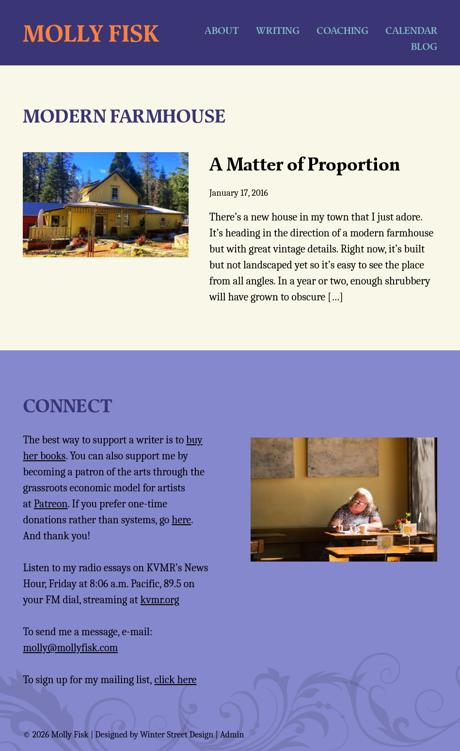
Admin (232, 735)
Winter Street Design (176, 735)
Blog (424, 46)
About (222, 30)
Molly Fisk (91, 33)
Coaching (342, 30)
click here (176, 679)
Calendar (411, 30)
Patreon (51, 504)
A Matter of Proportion (304, 163)
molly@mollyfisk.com (70, 647)
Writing (278, 30)
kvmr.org (160, 600)
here (181, 520)
